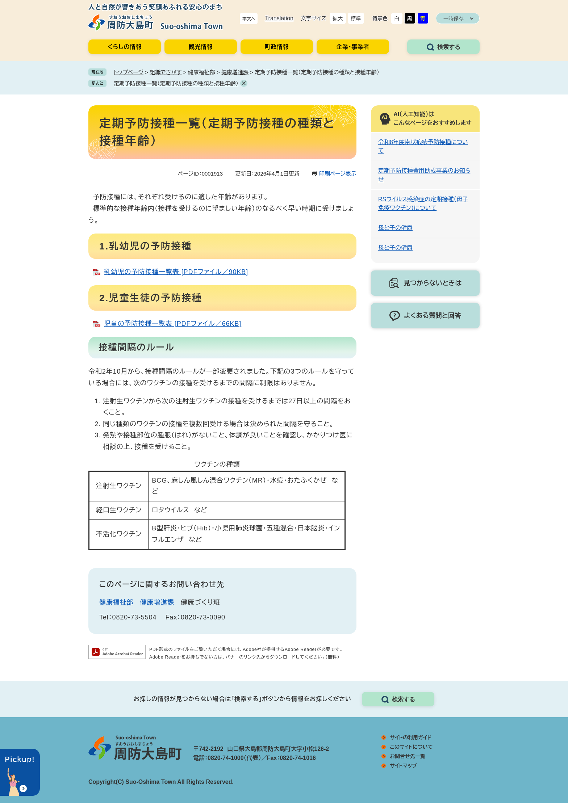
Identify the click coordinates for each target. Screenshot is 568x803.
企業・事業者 (353, 47)
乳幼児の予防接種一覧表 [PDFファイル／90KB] (176, 272)
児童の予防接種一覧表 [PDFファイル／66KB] (172, 323)
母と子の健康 (395, 228)
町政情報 (277, 47)
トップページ (128, 72)
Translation (279, 18)
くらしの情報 (125, 47)
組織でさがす (166, 72)
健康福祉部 (116, 602)
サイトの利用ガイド (410, 737)
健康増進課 (234, 72)
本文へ (248, 18)
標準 (356, 18)
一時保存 (453, 18)
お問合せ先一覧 (407, 756)
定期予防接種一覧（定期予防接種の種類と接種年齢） (176, 83)
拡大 (338, 18)
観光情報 (201, 47)
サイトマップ (403, 766)
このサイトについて (411, 747)
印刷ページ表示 (337, 174)
